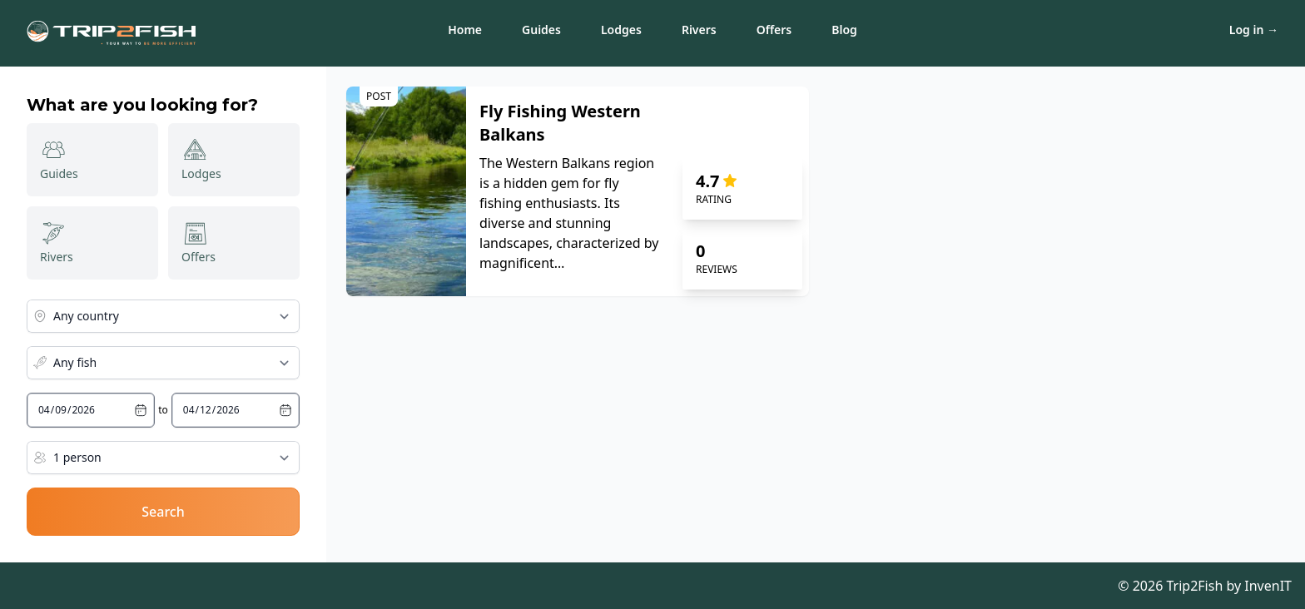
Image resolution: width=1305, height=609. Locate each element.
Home (465, 29)
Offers (774, 29)
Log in (1253, 29)
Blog (844, 29)
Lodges (621, 29)
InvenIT (1268, 586)
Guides (541, 29)
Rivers (699, 29)
